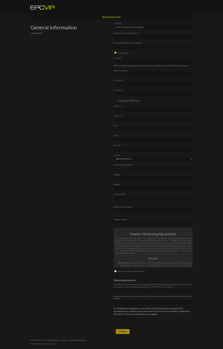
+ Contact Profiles (128, 101)
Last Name (118, 90)
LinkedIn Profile (120, 194)
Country (117, 155)
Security (63, 340)
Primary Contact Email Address (125, 33)
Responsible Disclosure (77, 340)
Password (117, 58)
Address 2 (117, 116)
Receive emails (123, 53)
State (115, 135)
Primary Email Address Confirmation (128, 43)
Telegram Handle (120, 219)
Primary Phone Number (123, 165)
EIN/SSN (117, 184)
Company (117, 23)
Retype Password (120, 71)
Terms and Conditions (50, 340)
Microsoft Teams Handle (123, 207)
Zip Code (117, 145)
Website (117, 175)
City (115, 126)
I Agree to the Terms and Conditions (131, 271)
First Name (118, 80)
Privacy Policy (35, 340)
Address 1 (117, 106)
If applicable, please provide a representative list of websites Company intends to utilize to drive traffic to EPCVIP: (153, 297)
